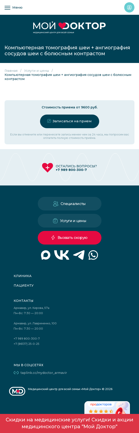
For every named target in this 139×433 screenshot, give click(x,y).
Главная (11, 71)
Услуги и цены (36, 71)
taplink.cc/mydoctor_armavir (43, 373)
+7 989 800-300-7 (71, 170)
